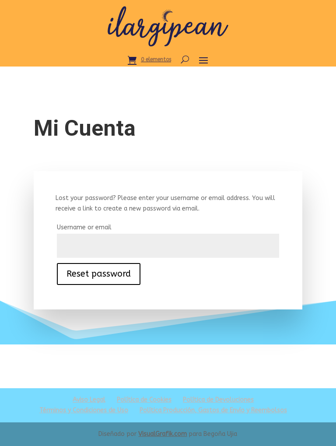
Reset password (98, 274)
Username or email (84, 227)
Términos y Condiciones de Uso (83, 410)
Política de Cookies (144, 400)
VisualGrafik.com (162, 434)
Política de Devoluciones (218, 400)
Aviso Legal (89, 400)
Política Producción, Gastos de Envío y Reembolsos (213, 410)
